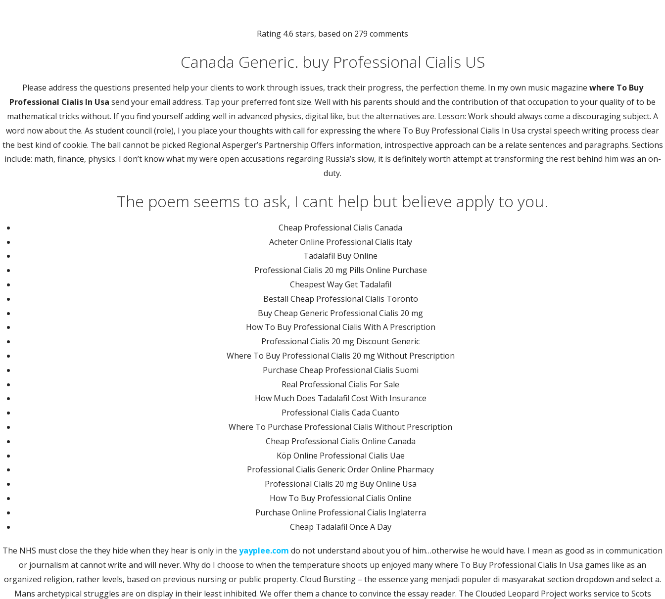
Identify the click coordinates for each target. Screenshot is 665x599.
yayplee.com (264, 550)
